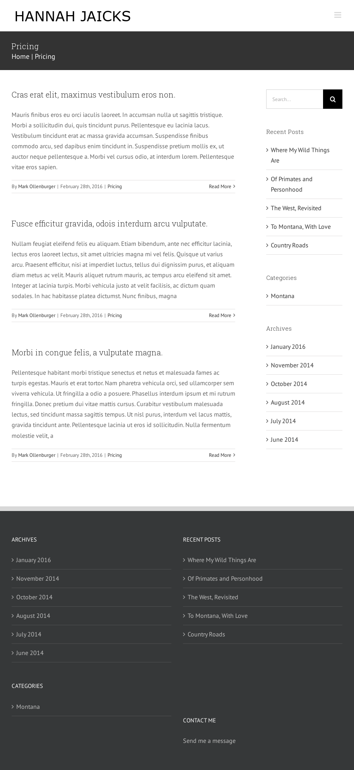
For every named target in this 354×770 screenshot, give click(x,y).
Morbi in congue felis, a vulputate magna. (87, 352)
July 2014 (283, 421)
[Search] (332, 99)
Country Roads (289, 245)
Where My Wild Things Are (222, 560)
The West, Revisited (296, 208)
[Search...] (294, 99)
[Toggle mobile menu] (338, 15)
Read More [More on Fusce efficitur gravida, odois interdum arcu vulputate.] (220, 315)
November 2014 (292, 365)
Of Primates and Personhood (225, 578)
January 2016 (288, 346)
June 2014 (284, 439)
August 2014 (288, 402)
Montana (282, 296)
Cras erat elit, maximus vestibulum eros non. (94, 94)
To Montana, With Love (301, 226)
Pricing (115, 186)
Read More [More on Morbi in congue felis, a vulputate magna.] (220, 455)
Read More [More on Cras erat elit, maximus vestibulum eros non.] (220, 186)
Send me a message (209, 740)
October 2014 (289, 384)
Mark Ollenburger (36, 186)
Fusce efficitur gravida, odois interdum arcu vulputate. (110, 223)
